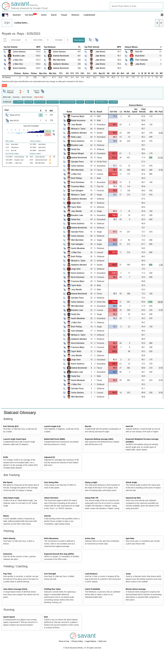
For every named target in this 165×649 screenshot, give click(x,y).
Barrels (88, 426)
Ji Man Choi (18, 60)
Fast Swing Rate (51, 482)
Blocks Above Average (136, 589)
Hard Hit (129, 426)
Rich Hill (138, 51)
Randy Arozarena (78, 120)
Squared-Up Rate (133, 498)
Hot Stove (29, 15)
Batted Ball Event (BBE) (54, 439)
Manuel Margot (77, 153)
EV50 (5, 457)
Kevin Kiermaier (77, 182)
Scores (44, 15)
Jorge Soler (76, 203)
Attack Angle (131, 482)
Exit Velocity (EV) (11, 426)
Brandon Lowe (19, 56)
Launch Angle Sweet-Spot (14, 439)
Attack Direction (51, 498)
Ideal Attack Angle (11, 498)
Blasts (6, 516)
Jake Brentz (100, 51)
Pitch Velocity (9, 538)
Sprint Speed (9, 617)
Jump (128, 574)
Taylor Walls (76, 207)
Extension (7, 554)
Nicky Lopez (76, 137)
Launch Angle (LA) (52, 426)
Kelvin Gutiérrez (19, 68)
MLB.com (102, 641)
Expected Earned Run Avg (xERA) (59, 554)
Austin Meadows (78, 248)
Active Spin (90, 538)
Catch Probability (92, 589)
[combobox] (136, 6)
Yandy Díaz (75, 149)
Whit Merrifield (59, 60)
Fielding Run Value (52, 589)
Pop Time (7, 574)
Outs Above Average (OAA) (15, 589)
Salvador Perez (77, 161)
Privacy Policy (77, 641)
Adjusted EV (49, 457)
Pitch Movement (51, 538)
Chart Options (79, 40)
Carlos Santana (19, 51)
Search (54, 15)
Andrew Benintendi (61, 56)
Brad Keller (140, 56)
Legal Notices (91, 641)
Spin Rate (130, 538)
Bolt (46, 617)
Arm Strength (50, 574)
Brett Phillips (76, 178)
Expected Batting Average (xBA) (99, 439)
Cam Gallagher (77, 190)
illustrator (17, 15)
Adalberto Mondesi (61, 64)
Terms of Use (64, 641)
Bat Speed (7, 482)
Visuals (64, 15)
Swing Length (91, 482)
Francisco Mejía (77, 116)
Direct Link (7, 97)
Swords (47, 516)
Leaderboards (89, 15)
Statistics (75, 15)
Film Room (113, 102)
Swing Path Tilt (91, 498)
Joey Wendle (76, 124)
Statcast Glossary (20, 412)
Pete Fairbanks (141, 60)
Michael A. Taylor (78, 128)
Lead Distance (91, 574)
